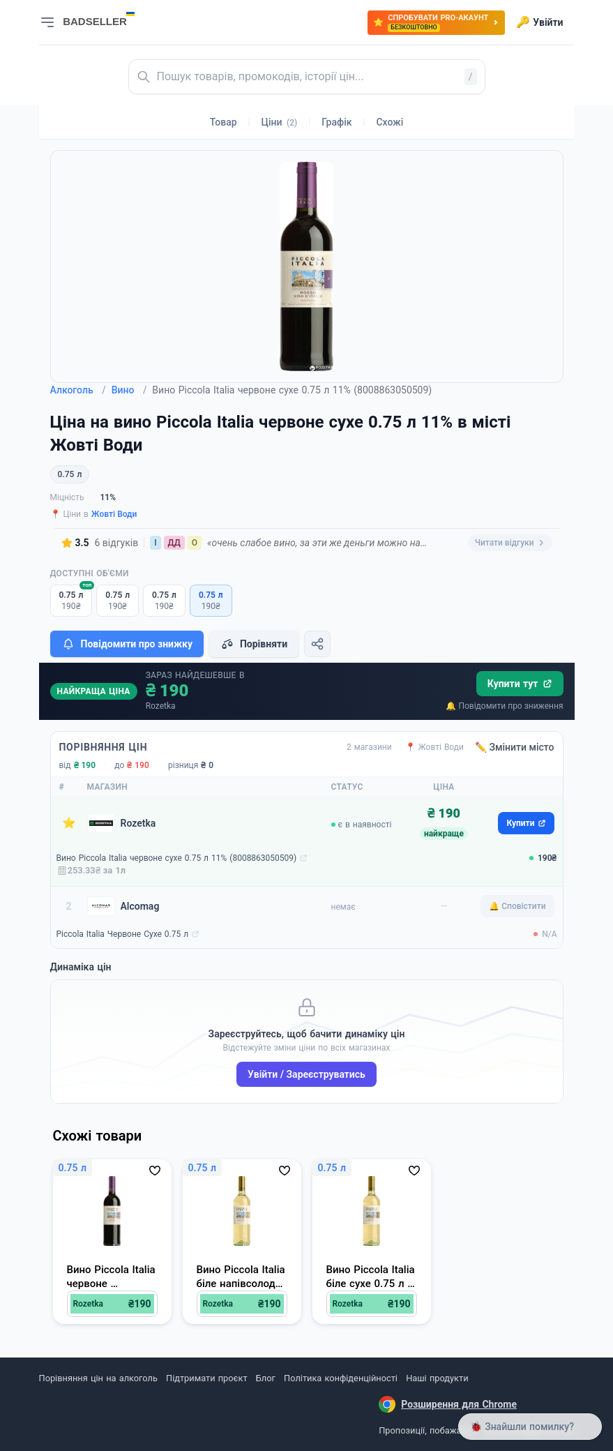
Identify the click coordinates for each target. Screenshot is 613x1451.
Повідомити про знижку (126, 644)
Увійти (539, 22)
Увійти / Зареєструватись (306, 1074)
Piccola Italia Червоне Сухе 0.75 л (122, 934)
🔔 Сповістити (517, 906)
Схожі (389, 122)
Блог (265, 1378)
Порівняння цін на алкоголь (98, 1378)
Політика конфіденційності (341, 1378)
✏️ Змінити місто (514, 747)
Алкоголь (78, 390)
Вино (129, 390)
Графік (336, 122)
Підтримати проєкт (206, 1378)
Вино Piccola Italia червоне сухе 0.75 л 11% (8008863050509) (176, 858)
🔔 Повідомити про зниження (504, 706)
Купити (525, 823)
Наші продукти (437, 1378)
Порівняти (253, 644)
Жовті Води (114, 514)
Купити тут (519, 683)
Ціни (280, 122)
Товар (223, 122)
